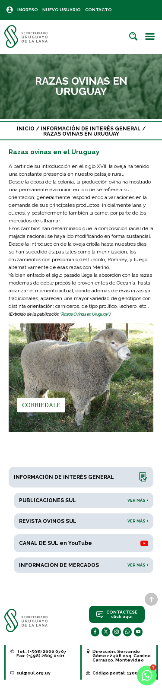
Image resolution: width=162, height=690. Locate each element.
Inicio (26, 129)
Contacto (98, 9)
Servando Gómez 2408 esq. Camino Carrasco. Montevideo (121, 655)
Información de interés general (91, 129)
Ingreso (27, 9)
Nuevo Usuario (61, 9)
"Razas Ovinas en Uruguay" (84, 314)
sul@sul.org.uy (33, 673)
